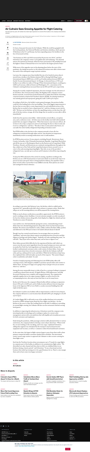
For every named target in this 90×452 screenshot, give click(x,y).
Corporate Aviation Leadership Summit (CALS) (11, 441)
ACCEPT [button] (67, 449)
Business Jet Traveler (7, 437)
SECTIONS (30, 20)
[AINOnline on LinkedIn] (8, 426)
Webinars (49, 438)
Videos (48, 437)
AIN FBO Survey (6, 432)
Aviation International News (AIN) (9, 433)
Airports (7, 26)
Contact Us (72, 437)
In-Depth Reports (50, 435)
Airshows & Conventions (52, 440)
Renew (25, 435)
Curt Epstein (18, 42)
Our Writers (72, 433)
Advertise (72, 438)
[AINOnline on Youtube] (3, 426)
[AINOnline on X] (6, 426)
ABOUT (62, 20)
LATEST (4, 20)
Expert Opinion (50, 433)
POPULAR (10, 20)
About (71, 432)
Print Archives (50, 432)
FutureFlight (4, 438)
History (71, 435)
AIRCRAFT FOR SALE (19, 20)
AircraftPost (5, 435)
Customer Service (28, 433)
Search (69, 20)
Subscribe (78, 20)
